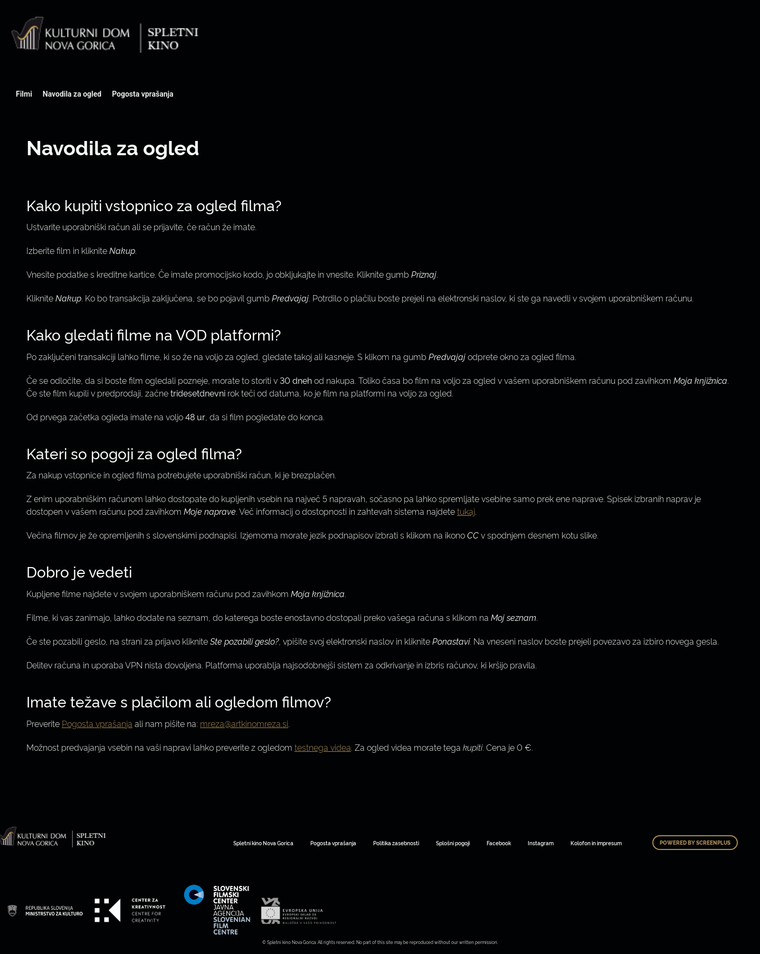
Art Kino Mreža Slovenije (44, 910)
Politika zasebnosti (396, 842)
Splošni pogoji (453, 842)
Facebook (499, 842)
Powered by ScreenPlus (695, 842)
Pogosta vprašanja (142, 94)
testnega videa (322, 747)
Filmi (24, 94)
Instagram (541, 842)
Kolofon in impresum (596, 842)
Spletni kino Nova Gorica (263, 842)
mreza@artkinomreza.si (244, 723)
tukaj (466, 511)
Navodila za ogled (72, 94)
